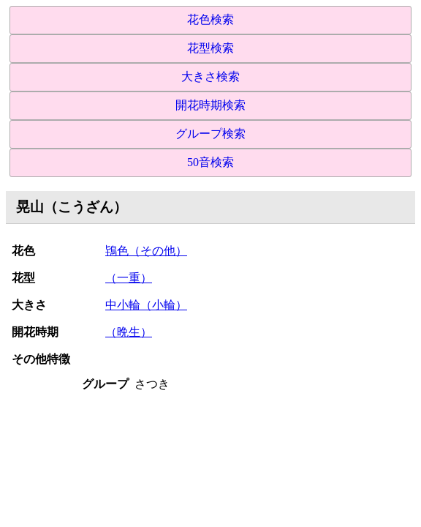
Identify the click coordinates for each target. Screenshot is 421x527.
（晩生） (128, 332)
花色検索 (210, 19)
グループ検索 (210, 133)
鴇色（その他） (146, 250)
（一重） (128, 278)
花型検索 (210, 48)
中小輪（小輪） (146, 305)
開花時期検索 (210, 105)
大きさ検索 (210, 76)
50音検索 (210, 162)
